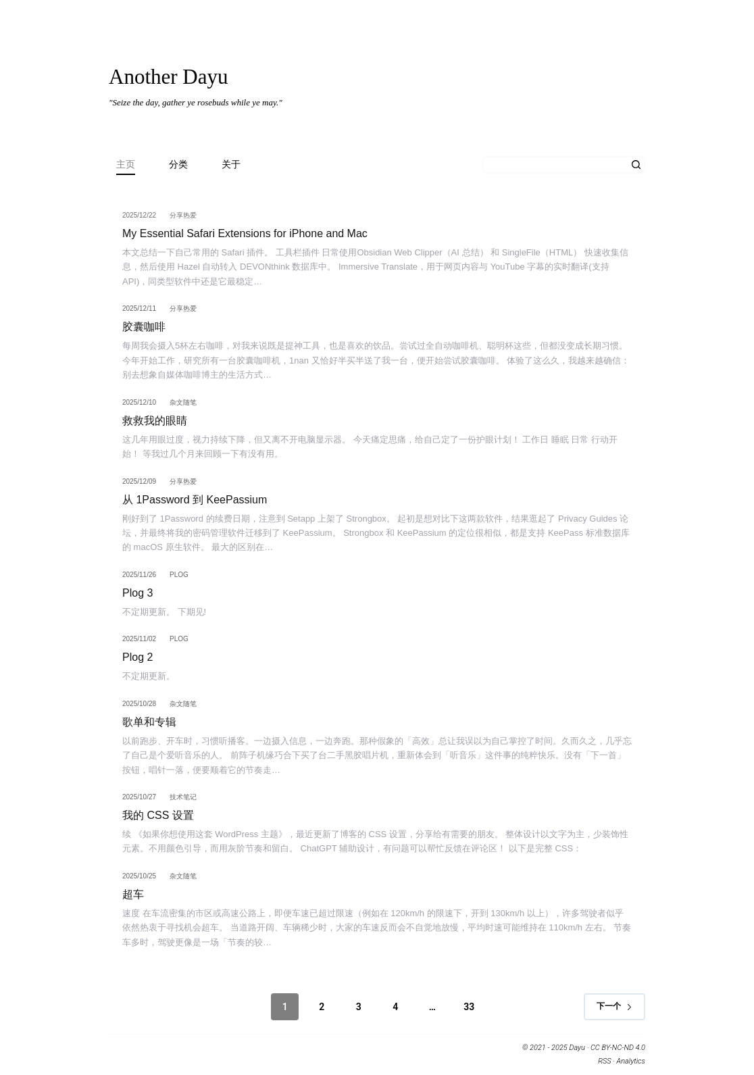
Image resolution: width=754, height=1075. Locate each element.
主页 (125, 164)
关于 (231, 164)
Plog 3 (137, 593)
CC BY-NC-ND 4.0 (617, 1047)
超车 (133, 894)
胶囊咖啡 (144, 326)
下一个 (614, 1006)
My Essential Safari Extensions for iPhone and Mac (245, 233)
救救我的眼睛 (154, 420)
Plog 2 (137, 657)
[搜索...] (555, 165)
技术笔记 (183, 797)
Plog (179, 574)
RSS (604, 1061)
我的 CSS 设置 (158, 815)
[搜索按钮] (636, 165)
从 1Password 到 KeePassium (194, 499)
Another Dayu (168, 77)
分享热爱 (183, 215)
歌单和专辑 (149, 722)
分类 (178, 164)
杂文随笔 (183, 402)
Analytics (631, 1061)
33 (468, 1006)
